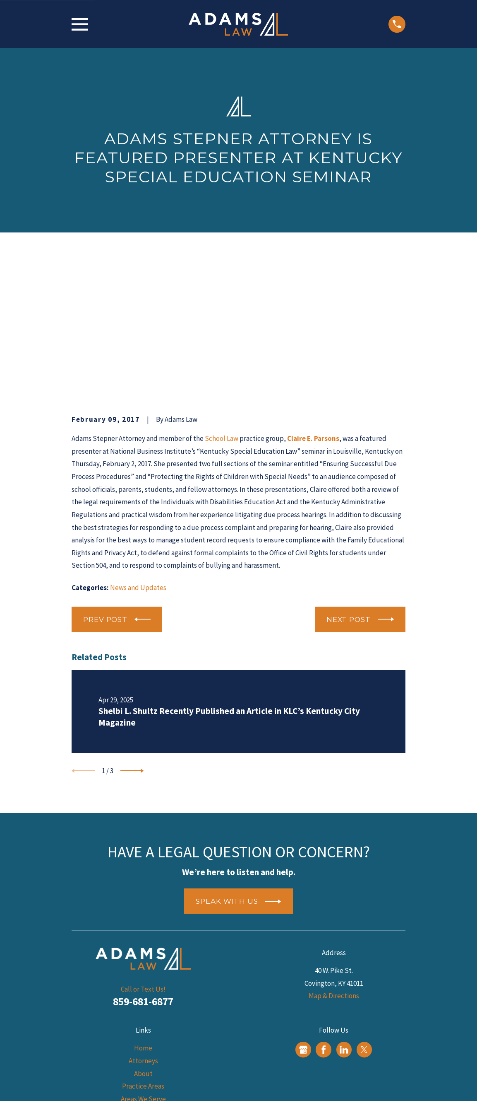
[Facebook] (323, 921)
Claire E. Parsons (313, 310)
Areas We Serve (143, 970)
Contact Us (143, 1008)
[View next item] (132, 642)
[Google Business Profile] (303, 921)
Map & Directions (334, 867)
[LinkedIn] (344, 921)
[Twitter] (364, 921)
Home (143, 919)
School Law (221, 310)
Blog (143, 983)
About (143, 945)
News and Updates (138, 459)
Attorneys (143, 932)
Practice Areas (143, 958)
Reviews (143, 996)
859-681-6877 (143, 873)
